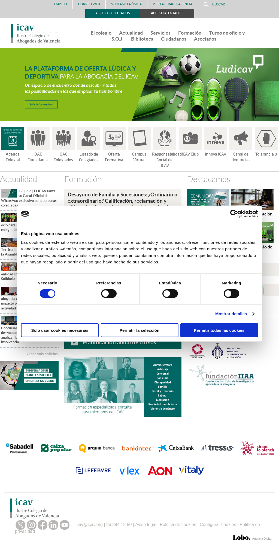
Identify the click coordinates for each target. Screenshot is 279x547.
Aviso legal (145, 522)
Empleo (60, 4)
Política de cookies (178, 522)
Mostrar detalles (231, 313)
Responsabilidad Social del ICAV (167, 160)
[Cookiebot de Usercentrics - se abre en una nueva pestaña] (234, 214)
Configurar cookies (218, 522)
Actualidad (131, 33)
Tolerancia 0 (266, 154)
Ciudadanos (173, 39)
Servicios (160, 33)
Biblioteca (142, 39)
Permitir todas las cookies (219, 330)
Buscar (214, 4)
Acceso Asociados (167, 13)
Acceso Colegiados (112, 13)
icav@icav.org (89, 522)
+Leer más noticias (41, 354)
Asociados (205, 39)
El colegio (101, 33)
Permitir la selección (139, 330)
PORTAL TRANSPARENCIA (172, 4)
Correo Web (89, 4)
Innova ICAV (215, 154)
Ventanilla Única (126, 4)
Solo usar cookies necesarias (59, 330)
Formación (189, 33)
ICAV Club (190, 154)
